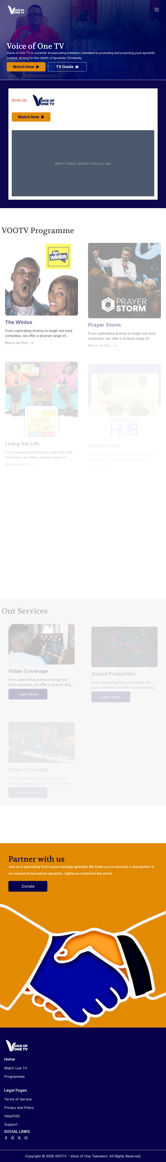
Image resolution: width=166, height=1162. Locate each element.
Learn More (28, 697)
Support (10, 1124)
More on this (19, 345)
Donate (28, 886)
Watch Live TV (15, 1068)
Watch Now (26, 66)
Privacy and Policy (19, 1107)
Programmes (14, 1076)
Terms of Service (18, 1099)
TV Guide (67, 66)
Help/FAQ (12, 1116)
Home (9, 1059)
